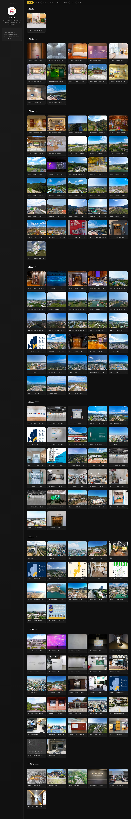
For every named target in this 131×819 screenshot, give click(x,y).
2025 (37, 2)
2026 (30, 2)
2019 (79, 2)
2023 (51, 2)
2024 (44, 2)
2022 (58, 2)
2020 (72, 2)
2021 (65, 2)
